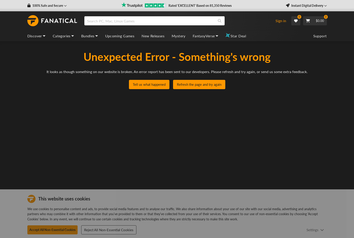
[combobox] (177, 20)
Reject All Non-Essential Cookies (108, 230)
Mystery (178, 36)
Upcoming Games (120, 36)
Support (320, 36)
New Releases (153, 36)
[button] (47, 5)
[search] (149, 20)
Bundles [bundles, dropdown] (89, 36)
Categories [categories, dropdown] (63, 36)
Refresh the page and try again (199, 84)
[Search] (220, 20)
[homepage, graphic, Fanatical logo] (52, 20)
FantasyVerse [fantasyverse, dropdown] (205, 36)
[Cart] (315, 20)
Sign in (281, 21)
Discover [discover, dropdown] (36, 36)
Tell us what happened (149, 84)
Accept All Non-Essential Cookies (52, 230)
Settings (315, 230)
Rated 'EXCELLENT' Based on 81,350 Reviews (200, 5)
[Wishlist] (295, 20)
